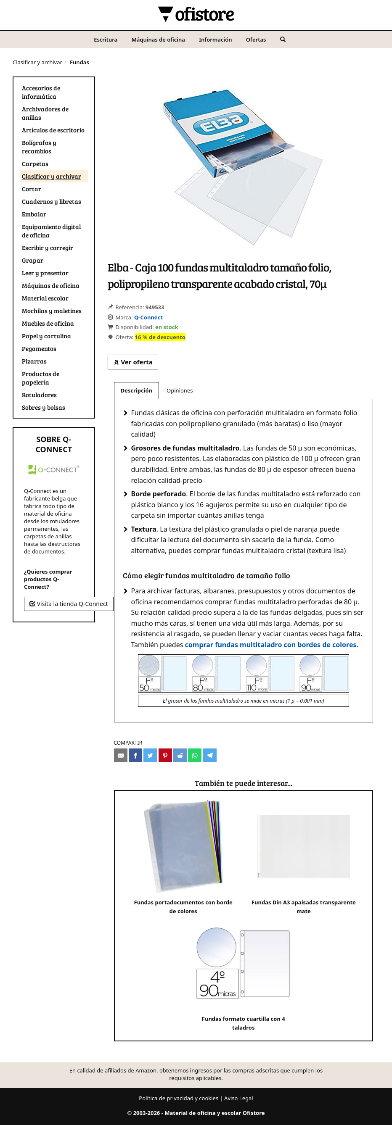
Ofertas (256, 39)
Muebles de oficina (48, 323)
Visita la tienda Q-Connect (68, 604)
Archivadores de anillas (45, 113)
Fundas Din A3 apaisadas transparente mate (304, 857)
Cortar (31, 188)
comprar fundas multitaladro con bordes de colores (271, 644)
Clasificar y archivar (37, 62)
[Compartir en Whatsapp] (194, 755)
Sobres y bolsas (43, 407)
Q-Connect (148, 317)
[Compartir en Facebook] (135, 755)
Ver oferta (133, 362)
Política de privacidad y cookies (178, 1098)
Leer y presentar (45, 273)
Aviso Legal (238, 1098)
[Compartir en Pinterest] (165, 755)
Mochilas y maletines (52, 310)
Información (215, 39)
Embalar (34, 214)
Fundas (79, 62)
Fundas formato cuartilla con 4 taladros (243, 973)
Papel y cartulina (46, 336)
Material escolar (45, 298)
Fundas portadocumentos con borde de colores (183, 857)
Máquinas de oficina (158, 39)
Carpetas (35, 163)
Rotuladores (39, 394)
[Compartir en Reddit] (180, 755)
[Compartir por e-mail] (120, 755)
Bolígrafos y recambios (39, 146)
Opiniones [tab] (180, 390)
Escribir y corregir (47, 247)
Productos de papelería (40, 377)
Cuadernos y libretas (51, 201)
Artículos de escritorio (53, 130)
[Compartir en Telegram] (210, 755)
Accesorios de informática (41, 92)
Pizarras (34, 361)
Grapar (32, 260)
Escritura (105, 39)
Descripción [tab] (137, 390)
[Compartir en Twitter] (150, 755)
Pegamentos (39, 348)
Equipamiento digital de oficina (51, 230)
